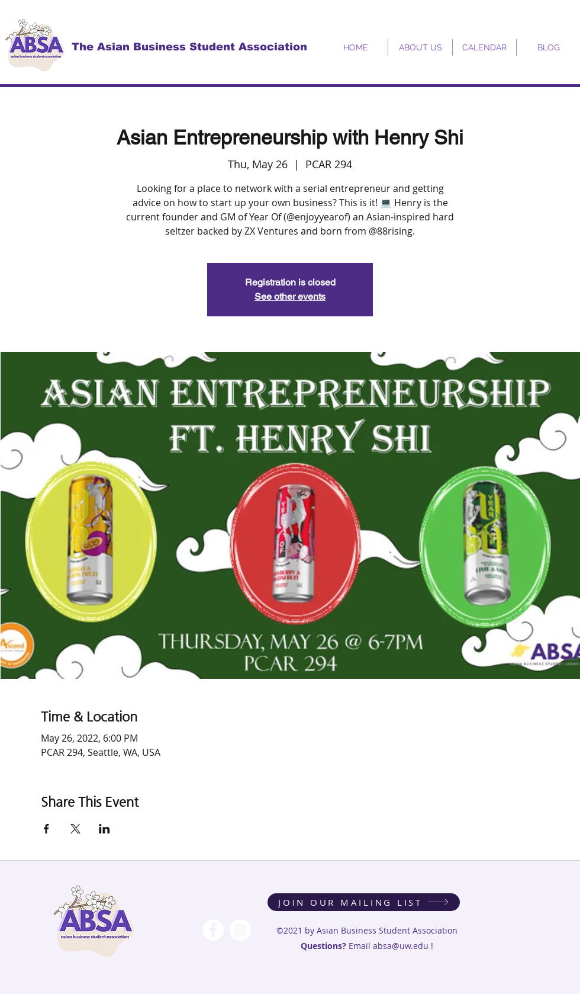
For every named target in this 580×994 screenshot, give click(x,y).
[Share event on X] (75, 828)
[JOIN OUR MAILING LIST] (364, 902)
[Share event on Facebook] (46, 828)
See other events (290, 296)
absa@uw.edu (400, 945)
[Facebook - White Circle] (213, 930)
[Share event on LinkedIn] (104, 828)
